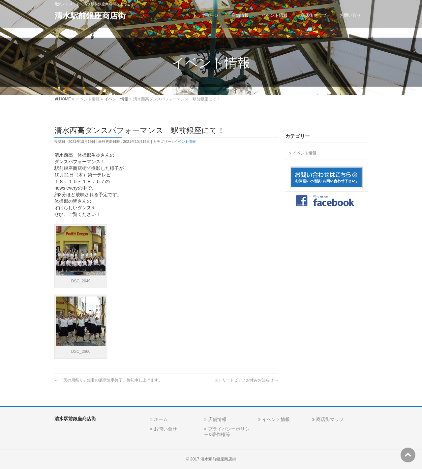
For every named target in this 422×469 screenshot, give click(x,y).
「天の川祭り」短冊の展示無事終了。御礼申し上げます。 (108, 380)
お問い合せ (165, 428)
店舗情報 (217, 419)
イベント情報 (185, 141)
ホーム (161, 419)
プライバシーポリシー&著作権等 (227, 431)
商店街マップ (330, 419)
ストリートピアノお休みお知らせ (246, 380)
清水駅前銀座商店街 (90, 15)
